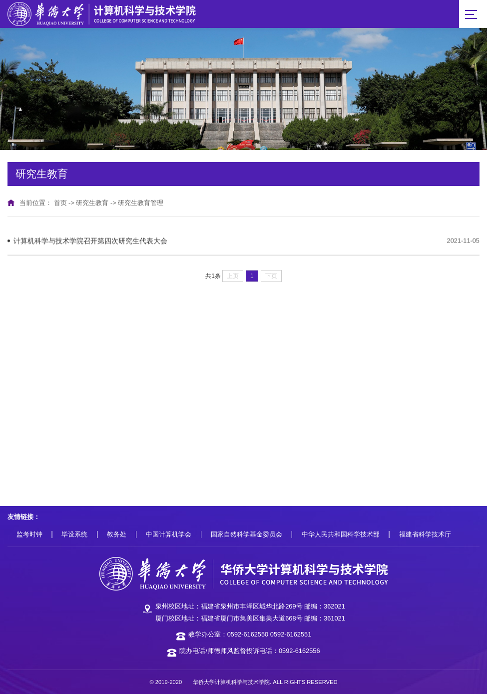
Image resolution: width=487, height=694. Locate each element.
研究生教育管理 (140, 202)
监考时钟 (29, 534)
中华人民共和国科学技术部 (341, 534)
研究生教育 (92, 202)
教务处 (116, 534)
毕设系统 (74, 534)
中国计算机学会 (168, 534)
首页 (60, 202)
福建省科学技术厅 (425, 534)
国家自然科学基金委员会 (246, 534)
